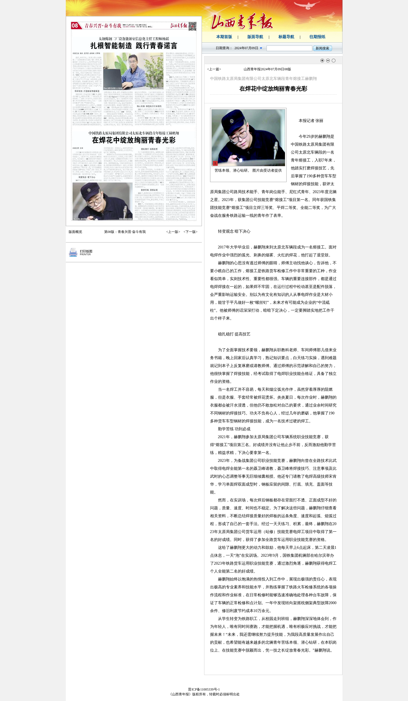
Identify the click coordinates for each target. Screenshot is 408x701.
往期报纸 (317, 37)
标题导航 (286, 37)
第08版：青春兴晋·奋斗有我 (125, 232)
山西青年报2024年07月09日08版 (267, 69)
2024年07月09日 (246, 48)
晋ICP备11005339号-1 (204, 689)
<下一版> (191, 232)
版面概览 (75, 232)
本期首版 (224, 37)
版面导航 (255, 37)
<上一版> (173, 232)
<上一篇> (214, 69)
